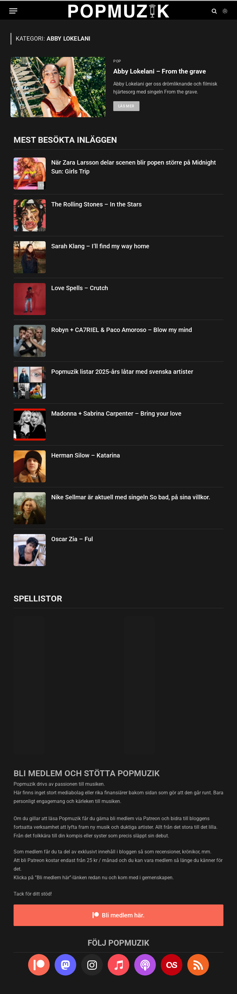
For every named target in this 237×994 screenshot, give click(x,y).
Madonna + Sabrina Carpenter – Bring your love (116, 413)
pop (117, 61)
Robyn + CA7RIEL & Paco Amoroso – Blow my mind (121, 329)
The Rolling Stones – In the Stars (96, 204)
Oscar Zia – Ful (72, 539)
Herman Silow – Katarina (85, 455)
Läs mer (126, 106)
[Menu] (13, 11)
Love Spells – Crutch (79, 288)
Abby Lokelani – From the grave (159, 71)
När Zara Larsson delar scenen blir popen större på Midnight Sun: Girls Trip (133, 167)
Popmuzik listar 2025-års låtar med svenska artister (122, 371)
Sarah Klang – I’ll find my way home (100, 246)
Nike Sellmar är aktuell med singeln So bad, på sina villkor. (130, 497)
